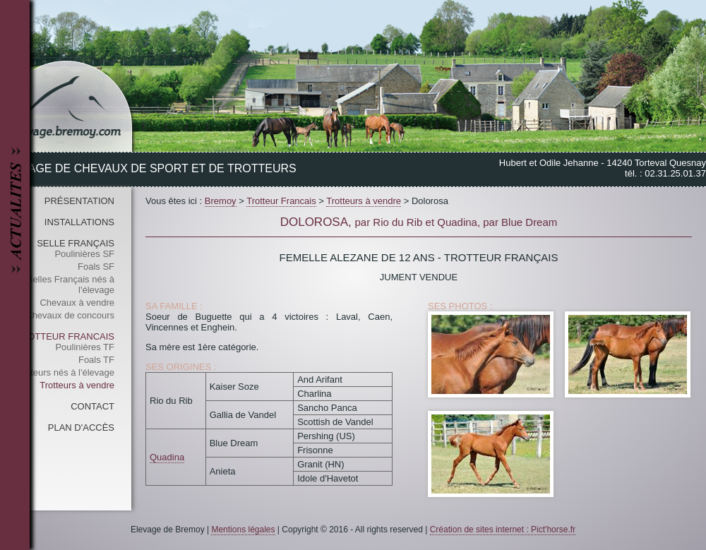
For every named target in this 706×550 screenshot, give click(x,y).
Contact (92, 406)
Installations (79, 222)
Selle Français (75, 243)
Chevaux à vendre (77, 302)
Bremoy (221, 201)
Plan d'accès (81, 427)
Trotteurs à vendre (77, 385)
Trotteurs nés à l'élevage (64, 372)
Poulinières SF (84, 254)
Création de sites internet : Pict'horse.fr (502, 529)
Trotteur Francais (65, 336)
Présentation (79, 201)
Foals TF (96, 359)
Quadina (167, 457)
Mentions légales (243, 529)
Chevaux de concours (69, 315)
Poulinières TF (84, 347)
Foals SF (96, 266)
